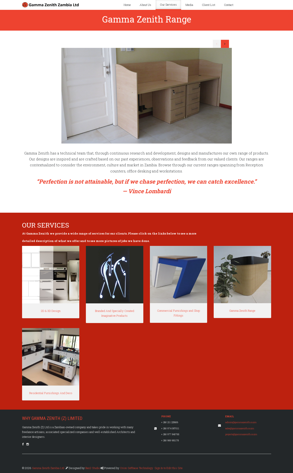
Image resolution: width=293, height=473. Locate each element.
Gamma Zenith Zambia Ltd (48, 468)
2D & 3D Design (51, 311)
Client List (208, 5)
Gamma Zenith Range (242, 311)
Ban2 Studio (93, 468)
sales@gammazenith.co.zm (239, 428)
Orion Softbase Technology (136, 468)
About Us (145, 5)
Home (127, 5)
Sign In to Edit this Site (168, 468)
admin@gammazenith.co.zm (241, 422)
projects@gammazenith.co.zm (241, 434)
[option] (146, 96)
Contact (228, 5)
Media (189, 5)
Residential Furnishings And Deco (50, 393)
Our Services (168, 5)
